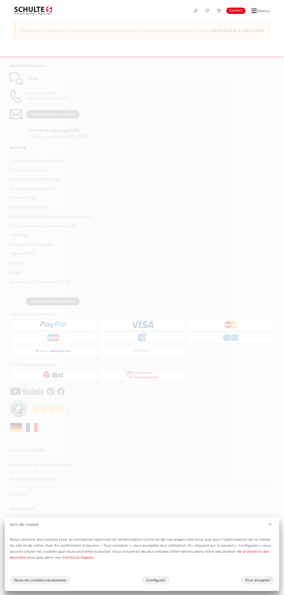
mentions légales (77, 557)
